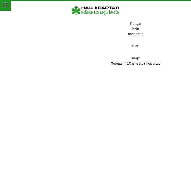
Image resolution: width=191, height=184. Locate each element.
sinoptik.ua (152, 63)
